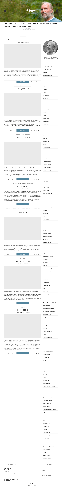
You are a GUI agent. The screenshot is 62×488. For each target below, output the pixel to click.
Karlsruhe (45, 265)
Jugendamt (45, 262)
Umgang (44, 412)
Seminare (45, 366)
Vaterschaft (22, 209)
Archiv (44, 92)
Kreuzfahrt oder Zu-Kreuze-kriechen (23, 40)
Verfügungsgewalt (47, 438)
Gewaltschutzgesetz (47, 236)
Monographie (46, 317)
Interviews (45, 259)
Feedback (45, 210)
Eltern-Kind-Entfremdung (26, 85)
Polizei (44, 334)
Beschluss (45, 115)
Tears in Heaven (46, 389)
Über (16, 23)
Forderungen (7, 26)
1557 (12, 130)
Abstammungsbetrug (47, 75)
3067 (12, 204)
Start (6, 23)
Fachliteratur (46, 190)
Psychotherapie (46, 340)
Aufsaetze (45, 98)
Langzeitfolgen (46, 294)
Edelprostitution (46, 147)
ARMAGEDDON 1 (23, 261)
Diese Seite (45, 138)
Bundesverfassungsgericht (49, 127)
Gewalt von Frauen (47, 233)
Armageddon (17, 85)
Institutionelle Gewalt (48, 256)
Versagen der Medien (47, 443)
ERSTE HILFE (11, 23)
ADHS (44, 78)
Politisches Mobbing (47, 331)
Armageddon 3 (22, 89)
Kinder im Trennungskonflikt (49, 268)
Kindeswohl (45, 273)
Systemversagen (46, 383)
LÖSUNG (45, 299)
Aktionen (45, 81)
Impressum (44, 472)
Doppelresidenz (46, 141)
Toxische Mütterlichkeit (48, 391)
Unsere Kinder (15, 26)
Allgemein (45, 86)
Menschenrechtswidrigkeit (49, 311)
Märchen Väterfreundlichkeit (49, 302)
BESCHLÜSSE (35, 23)
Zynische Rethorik (47, 458)
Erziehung (45, 178)
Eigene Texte (46, 152)
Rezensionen (46, 357)
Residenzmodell (46, 354)
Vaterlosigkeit (46, 426)
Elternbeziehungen (47, 161)
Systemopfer (46, 380)
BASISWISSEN (14, 208)
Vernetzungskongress (48, 440)
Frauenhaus (45, 222)
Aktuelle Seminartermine (48, 83)
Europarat (45, 184)
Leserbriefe (45, 296)
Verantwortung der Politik (49, 435)
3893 (12, 179)
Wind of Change (46, 455)
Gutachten (45, 239)
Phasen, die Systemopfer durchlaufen (10, 474)
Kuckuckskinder (46, 282)
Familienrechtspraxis (47, 207)
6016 (12, 254)
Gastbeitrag (45, 224)
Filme (44, 216)
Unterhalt (45, 417)
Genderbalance (46, 227)
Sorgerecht (45, 368)
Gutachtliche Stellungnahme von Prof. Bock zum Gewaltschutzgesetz (11, 468)
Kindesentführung (47, 271)
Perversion (45, 325)
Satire (44, 360)
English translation (47, 167)
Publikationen (46, 343)
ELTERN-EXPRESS (47, 155)
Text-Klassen (22, 23)
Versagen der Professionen (49, 446)
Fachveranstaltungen (44, 23)
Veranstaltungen (46, 432)
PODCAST (29, 26)
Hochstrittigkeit (46, 248)
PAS (44, 322)
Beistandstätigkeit (47, 109)
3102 (12, 353)
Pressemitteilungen (47, 337)
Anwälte (45, 89)
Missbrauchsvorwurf (47, 314)
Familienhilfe (46, 201)
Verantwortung (22, 186)
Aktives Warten (22, 212)
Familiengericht (46, 199)
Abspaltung (45, 72)
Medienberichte (53, 23)
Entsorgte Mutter (47, 170)
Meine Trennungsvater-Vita (49, 308)
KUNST (44, 288)
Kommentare (46, 276)
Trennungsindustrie (47, 400)
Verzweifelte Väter (47, 449)
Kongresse (45, 279)
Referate (45, 348)
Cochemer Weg (46, 132)
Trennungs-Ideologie (47, 397)
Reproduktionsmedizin (48, 351)
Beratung (19, 208)
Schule (44, 363)
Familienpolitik (46, 204)
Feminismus (45, 213)
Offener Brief (46, 319)
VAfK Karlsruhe (46, 423)
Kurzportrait (45, 291)
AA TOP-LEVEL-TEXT (47, 66)
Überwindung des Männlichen (49, 409)
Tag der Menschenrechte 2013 (49, 386)
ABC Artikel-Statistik (47, 69)
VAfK (44, 420)
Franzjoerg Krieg (20, 42)
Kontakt (43, 470)
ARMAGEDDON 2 (22, 137)
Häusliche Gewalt (47, 242)
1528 (12, 81)
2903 (12, 303)
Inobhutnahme (46, 253)
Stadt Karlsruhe (22, 26)
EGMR (44, 150)
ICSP (44, 250)
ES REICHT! (45, 181)
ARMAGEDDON (22, 310)
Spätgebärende (46, 371)
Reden (44, 345)
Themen (29, 23)
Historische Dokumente (48, 245)
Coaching (45, 129)
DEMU (44, 135)
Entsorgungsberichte (26, 134)
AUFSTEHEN (45, 101)
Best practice (46, 121)
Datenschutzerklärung (46, 475)
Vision (44, 452)
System (44, 377)
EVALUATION (46, 187)
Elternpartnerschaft (47, 164)
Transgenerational (30, 183)
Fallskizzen (45, 196)
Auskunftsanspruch (47, 104)
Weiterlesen (22, 81)
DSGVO (44, 144)
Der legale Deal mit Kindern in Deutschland (11, 480)
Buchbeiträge (46, 124)
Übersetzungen (46, 406)
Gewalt (44, 230)
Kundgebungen (46, 285)
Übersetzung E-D (47, 403)
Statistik (45, 374)
